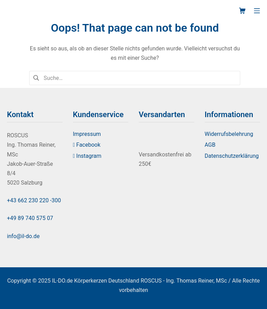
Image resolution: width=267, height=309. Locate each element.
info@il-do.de (23, 236)
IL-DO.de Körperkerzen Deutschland (95, 280)
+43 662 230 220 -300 (34, 200)
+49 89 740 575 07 (30, 218)
